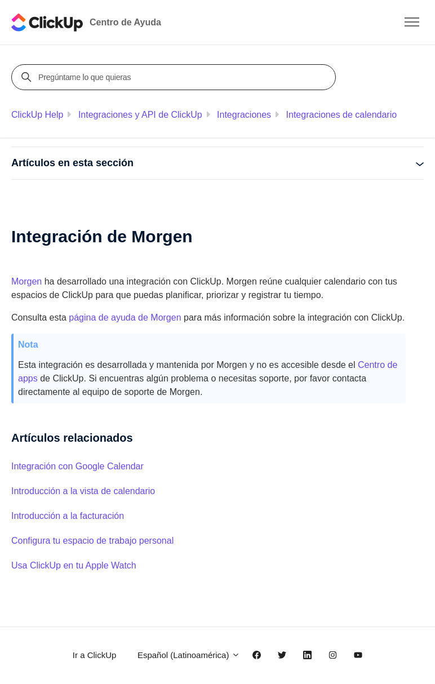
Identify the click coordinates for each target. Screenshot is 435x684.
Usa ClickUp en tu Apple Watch (73, 565)
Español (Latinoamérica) (188, 655)
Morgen (26, 281)
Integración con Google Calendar (77, 466)
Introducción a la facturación (67, 516)
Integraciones (244, 114)
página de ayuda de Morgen (123, 317)
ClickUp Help (37, 114)
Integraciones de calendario (341, 114)
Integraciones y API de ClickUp (140, 114)
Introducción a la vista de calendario (83, 491)
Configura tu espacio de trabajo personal (92, 540)
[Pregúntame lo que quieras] (175, 77)
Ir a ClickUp (95, 655)
